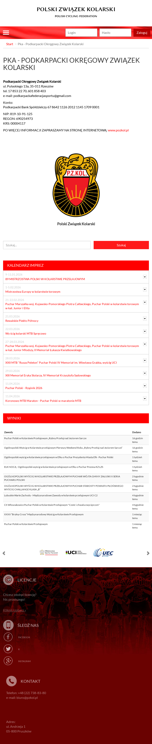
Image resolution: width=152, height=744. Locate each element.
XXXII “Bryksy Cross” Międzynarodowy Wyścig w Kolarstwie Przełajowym (44, 514)
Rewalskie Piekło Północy (21, 320)
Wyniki (14, 418)
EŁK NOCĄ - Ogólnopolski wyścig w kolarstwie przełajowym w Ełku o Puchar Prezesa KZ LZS (53, 466)
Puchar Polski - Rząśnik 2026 (23, 388)
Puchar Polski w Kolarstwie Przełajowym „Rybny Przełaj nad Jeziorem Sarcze (45, 438)
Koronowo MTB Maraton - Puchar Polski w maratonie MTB (43, 400)
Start (9, 44)
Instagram (24, 661)
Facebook (24, 637)
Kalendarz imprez (25, 265)
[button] (4, 554)
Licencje (27, 579)
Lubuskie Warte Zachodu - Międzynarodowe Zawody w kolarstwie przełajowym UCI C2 (51, 495)
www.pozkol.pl (118, 130)
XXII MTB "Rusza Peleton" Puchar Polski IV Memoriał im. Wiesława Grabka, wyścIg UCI (61, 362)
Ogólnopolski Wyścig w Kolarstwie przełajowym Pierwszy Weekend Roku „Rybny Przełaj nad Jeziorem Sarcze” (63, 447)
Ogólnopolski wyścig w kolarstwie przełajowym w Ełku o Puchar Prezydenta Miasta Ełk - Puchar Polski (58, 457)
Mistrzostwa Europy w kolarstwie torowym (32, 291)
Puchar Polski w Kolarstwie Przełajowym (26, 524)
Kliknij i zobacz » (14, 610)
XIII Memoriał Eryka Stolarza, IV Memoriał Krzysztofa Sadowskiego (48, 375)
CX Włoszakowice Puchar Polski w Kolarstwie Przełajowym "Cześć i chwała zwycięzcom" (52, 504)
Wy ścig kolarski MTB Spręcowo (25, 333)
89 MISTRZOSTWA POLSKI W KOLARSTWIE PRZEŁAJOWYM (45, 279)
